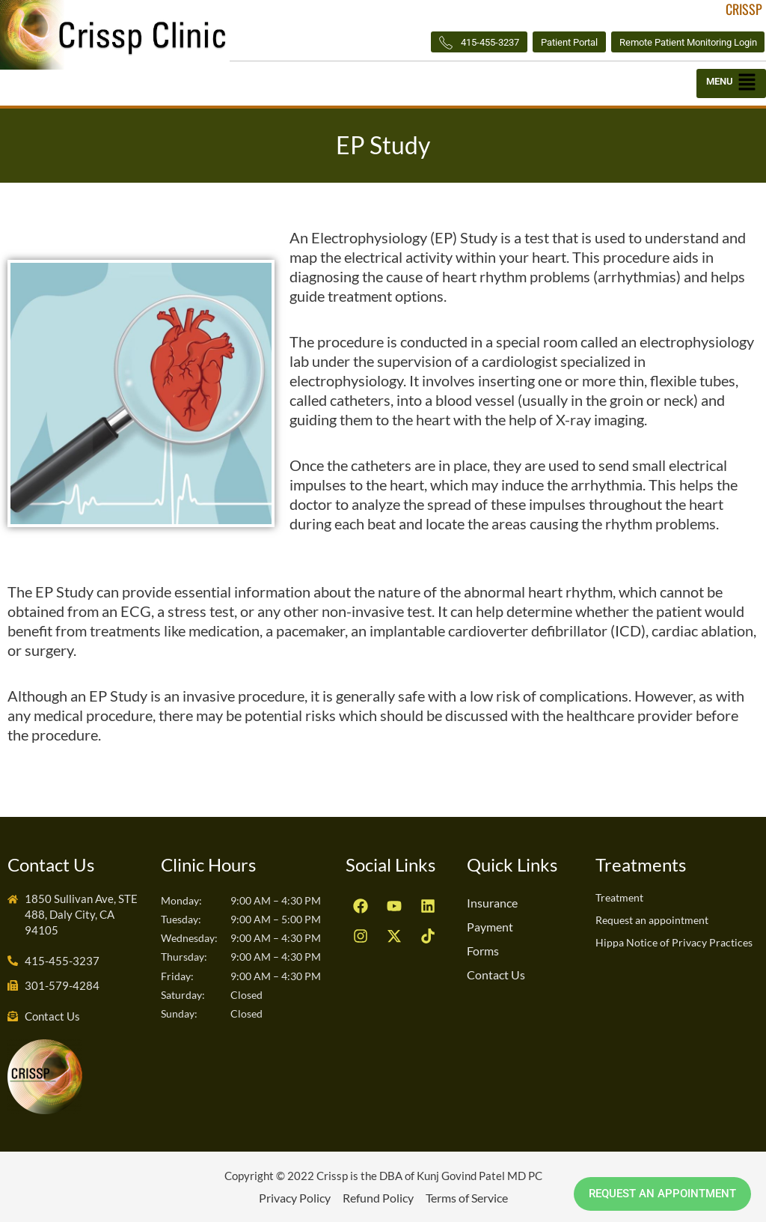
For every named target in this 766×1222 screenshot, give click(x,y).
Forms (483, 950)
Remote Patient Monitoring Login (679, 42)
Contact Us (496, 974)
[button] (731, 85)
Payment (490, 926)
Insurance (492, 903)
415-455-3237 (446, 42)
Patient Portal (546, 42)
